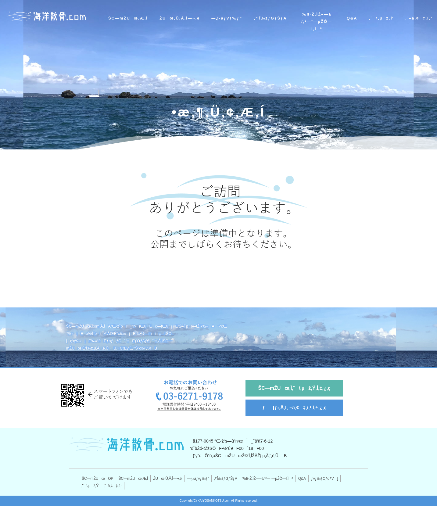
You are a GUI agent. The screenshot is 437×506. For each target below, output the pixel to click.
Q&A (352, 18)
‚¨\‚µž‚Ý (381, 18)
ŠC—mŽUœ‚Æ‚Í (128, 18)
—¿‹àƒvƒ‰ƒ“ (226, 18)
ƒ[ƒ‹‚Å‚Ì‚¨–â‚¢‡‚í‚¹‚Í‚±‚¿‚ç (294, 407)
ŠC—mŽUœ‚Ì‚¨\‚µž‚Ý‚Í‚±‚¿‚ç (294, 388)
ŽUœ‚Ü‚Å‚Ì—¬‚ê (179, 18)
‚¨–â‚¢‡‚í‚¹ (419, 18)
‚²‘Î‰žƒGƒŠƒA (270, 18)
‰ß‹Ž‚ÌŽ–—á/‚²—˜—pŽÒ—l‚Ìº (316, 21)
